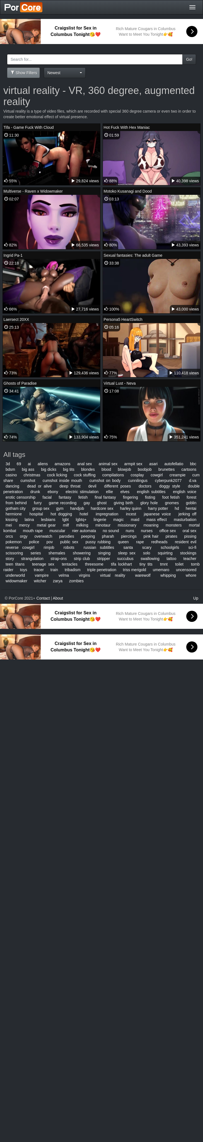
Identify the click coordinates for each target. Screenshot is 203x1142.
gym (59, 508)
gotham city (16, 508)
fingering (130, 497)
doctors (145, 486)
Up (195, 598)
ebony (52, 491)
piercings (129, 536)
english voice (184, 491)
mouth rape (33, 530)
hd (177, 508)
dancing (12, 486)
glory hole (149, 503)
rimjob (49, 547)
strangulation (32, 558)
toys (23, 570)
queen (123, 542)
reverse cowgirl (20, 547)
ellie (109, 491)
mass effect (156, 519)
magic (118, 519)
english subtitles (151, 491)
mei (9, 525)
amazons (63, 464)
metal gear (46, 525)
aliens (43, 464)
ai (29, 464)
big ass (28, 469)
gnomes (172, 503)
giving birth (123, 503)
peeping (88, 536)
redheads (159, 542)
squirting (165, 553)
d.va (192, 480)
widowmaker (16, 581)
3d (8, 464)
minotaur (102, 525)
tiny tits (146, 564)
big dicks (48, 469)
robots (69, 547)
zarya (57, 581)
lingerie (100, 519)
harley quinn (130, 508)
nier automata (84, 530)
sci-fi (192, 547)
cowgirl (157, 475)
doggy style (169, 486)
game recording (62, 503)
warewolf (143, 575)
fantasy (65, 497)
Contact (43, 598)
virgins (84, 575)
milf (66, 525)
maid (135, 519)
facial (47, 497)
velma (64, 575)
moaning (151, 525)
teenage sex (43, 564)
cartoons (189, 469)
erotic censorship (20, 497)
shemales (57, 553)
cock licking (57, 475)
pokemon (14, 542)
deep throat (70, 486)
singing (104, 553)
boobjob (145, 469)
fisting (150, 497)
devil (92, 486)
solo (146, 553)
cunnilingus (138, 480)
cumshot (27, 480)
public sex (69, 542)
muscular (57, 530)
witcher (40, 581)
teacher (190, 558)
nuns (130, 530)
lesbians (48, 519)
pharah (108, 536)
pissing (190, 536)
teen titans (15, 564)
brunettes (166, 469)
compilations (113, 475)
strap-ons (58, 558)
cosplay (137, 475)
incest (131, 514)
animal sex (108, 464)
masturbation (185, 519)
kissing (12, 519)
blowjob (124, 469)
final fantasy (105, 497)
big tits (68, 469)
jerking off (187, 514)
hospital (36, 514)
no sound (111, 530)
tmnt (164, 564)
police (34, 542)
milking (82, 525)
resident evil (185, 542)
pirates (171, 536)
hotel (84, 514)
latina (29, 519)
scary (146, 547)
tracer (39, 570)
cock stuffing (85, 475)
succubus (125, 558)
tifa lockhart (121, 564)
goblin (191, 503)
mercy (24, 525)
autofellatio (174, 464)
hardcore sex (102, 508)
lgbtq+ (81, 519)
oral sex (189, 530)
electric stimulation (82, 491)
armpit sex (133, 464)
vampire (42, 575)
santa (128, 547)
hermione (14, 514)
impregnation (107, 514)
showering (82, 553)
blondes (88, 469)
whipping (168, 575)
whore (191, 575)
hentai (191, 508)
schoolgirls (170, 547)
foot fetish (171, 497)
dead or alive (39, 486)
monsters (174, 525)
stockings (188, 553)
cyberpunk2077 (168, 480)
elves (125, 491)
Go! (189, 59)
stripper (103, 558)
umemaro (161, 570)
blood (106, 469)
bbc (193, 464)
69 (19, 464)
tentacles (70, 564)
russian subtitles (99, 547)
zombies (76, 581)
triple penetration (101, 570)
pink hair (151, 536)
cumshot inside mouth (62, 480)
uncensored (186, 570)
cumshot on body (105, 480)
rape (140, 542)
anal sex (84, 464)
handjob (77, 508)
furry (38, 503)
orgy (23, 536)
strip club (82, 558)
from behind (16, 503)
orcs (9, 536)
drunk (35, 491)
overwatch (43, 536)
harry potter (158, 508)
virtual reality (112, 575)
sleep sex (126, 553)
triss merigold (134, 570)
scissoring (14, 553)
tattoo (171, 558)
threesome (94, 564)
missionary (127, 525)
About (58, 598)
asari (153, 464)
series (35, 553)
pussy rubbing (98, 542)
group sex (41, 508)
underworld (15, 575)
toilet (179, 564)
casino (11, 475)
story (10, 558)
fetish (83, 497)
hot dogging (61, 514)
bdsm (10, 469)
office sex (167, 530)
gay (87, 503)
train (54, 570)
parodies (66, 536)
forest (191, 497)
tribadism (73, 570)
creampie (178, 475)
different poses (117, 486)
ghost (102, 503)
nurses (147, 530)
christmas (32, 475)
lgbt (65, 519)
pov (50, 542)
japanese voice (157, 514)
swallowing (150, 558)
